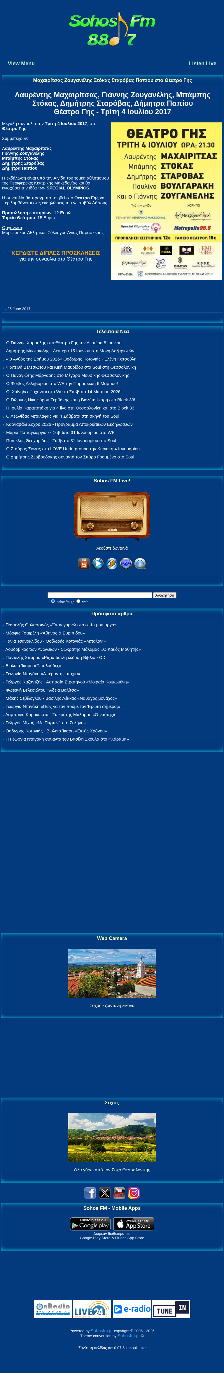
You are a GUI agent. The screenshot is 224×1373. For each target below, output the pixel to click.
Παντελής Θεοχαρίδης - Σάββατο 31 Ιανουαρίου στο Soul (61, 440)
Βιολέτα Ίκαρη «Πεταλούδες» (34, 665)
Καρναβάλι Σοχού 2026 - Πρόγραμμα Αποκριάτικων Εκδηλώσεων (69, 424)
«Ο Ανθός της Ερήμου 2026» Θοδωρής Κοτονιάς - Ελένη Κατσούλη (71, 358)
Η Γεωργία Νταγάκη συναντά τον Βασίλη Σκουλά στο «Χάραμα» (67, 738)
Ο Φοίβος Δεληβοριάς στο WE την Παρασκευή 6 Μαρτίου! (62, 383)
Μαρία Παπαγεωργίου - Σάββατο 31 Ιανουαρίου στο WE (60, 432)
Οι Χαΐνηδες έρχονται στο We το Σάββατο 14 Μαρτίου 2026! (64, 391)
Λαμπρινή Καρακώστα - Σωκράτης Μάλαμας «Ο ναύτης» (60, 714)
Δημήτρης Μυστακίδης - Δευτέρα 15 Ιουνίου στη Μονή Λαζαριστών (70, 350)
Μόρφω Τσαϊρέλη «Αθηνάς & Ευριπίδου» (45, 632)
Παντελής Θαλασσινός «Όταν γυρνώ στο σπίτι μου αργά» (61, 624)
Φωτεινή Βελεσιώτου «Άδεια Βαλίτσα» (42, 690)
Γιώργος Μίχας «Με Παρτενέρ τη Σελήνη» (46, 722)
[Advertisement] (112, 842)
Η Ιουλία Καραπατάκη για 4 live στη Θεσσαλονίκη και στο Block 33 (70, 407)
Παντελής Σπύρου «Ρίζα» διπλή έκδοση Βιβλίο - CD (55, 657)
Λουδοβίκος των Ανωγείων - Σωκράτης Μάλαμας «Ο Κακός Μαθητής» (73, 649)
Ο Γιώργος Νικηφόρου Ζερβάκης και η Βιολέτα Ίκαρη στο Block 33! (70, 399)
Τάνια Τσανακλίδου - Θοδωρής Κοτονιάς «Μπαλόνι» (56, 641)
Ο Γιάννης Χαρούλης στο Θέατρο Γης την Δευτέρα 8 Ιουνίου (63, 342)
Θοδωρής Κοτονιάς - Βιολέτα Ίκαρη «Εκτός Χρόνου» (56, 730)
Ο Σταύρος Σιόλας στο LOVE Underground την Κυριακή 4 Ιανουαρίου (73, 448)
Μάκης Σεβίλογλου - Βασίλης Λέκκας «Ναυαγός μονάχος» (61, 698)
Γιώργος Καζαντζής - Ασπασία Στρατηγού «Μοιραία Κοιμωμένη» (67, 681)
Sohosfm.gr (102, 1330)
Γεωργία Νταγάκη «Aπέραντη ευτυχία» (43, 673)
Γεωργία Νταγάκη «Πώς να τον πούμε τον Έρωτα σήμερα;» (63, 706)
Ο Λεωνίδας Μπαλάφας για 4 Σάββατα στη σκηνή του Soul (62, 416)
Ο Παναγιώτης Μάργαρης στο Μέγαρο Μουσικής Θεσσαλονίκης (67, 375)
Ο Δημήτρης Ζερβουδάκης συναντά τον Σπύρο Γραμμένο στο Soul (70, 456)
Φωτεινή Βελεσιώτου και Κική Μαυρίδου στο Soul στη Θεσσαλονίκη (71, 367)
